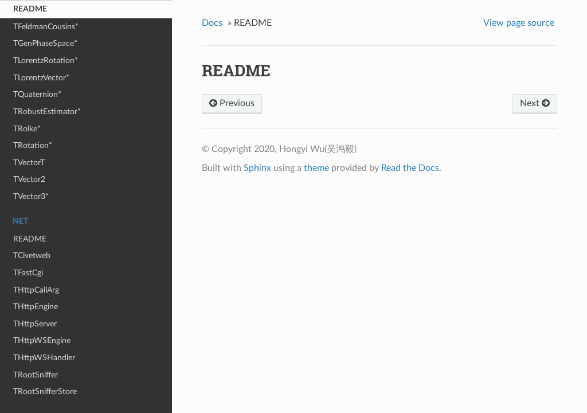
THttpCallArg (36, 290)
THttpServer (35, 324)
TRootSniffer (35, 375)
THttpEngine (35, 306)
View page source (518, 23)
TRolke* (27, 128)
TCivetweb (31, 255)
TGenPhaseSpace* (45, 43)
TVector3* (31, 196)
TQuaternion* (37, 94)
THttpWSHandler (44, 357)
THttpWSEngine (42, 340)
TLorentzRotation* (45, 60)
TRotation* (32, 145)
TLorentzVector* (41, 77)
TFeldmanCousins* (46, 26)
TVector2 (29, 179)
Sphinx (257, 168)
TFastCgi (28, 272)
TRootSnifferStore (45, 391)
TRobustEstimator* (47, 111)
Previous (232, 103)
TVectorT (29, 162)
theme (316, 168)
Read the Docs (410, 168)
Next (535, 103)
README (30, 9)
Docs (212, 23)
